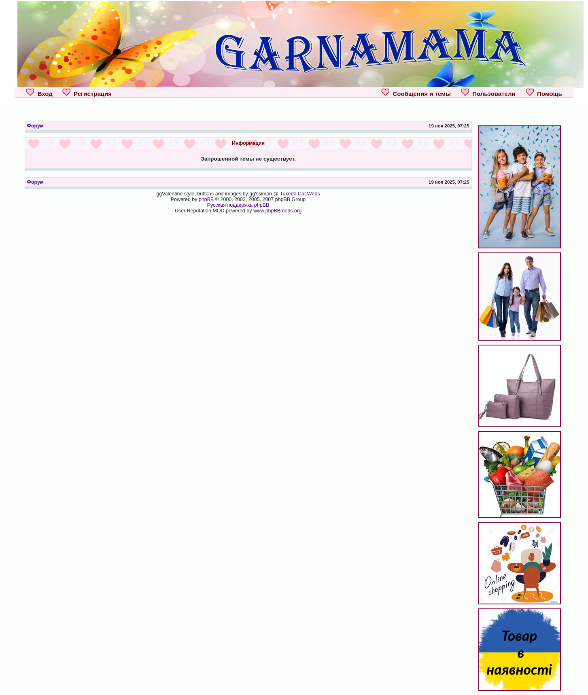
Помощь (544, 92)
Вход (39, 92)
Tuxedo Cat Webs (300, 194)
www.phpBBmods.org (277, 211)
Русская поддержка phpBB (238, 205)
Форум (35, 126)
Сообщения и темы (416, 92)
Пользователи (488, 92)
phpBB (206, 199)
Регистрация (87, 92)
